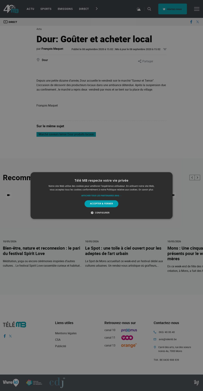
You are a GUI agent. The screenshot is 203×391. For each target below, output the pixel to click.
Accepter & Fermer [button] (101, 203)
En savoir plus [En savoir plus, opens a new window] (146, 189)
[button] (101, 195)
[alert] (101, 195)
